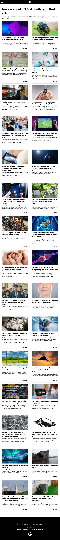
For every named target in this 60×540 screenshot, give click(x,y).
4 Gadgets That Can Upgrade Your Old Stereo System (15, 103)
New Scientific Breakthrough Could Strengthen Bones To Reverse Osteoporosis (13, 168)
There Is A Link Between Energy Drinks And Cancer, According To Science (14, 402)
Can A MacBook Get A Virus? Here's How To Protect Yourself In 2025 (13, 38)
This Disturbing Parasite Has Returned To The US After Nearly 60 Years (45, 38)
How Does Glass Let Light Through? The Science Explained (15, 369)
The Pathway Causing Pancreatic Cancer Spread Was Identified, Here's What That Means (44, 234)
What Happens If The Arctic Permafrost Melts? (45, 466)
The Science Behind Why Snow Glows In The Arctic (15, 466)
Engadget (19, 529)
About (22, 522)
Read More (24, 48)
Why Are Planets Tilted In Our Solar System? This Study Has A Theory (43, 167)
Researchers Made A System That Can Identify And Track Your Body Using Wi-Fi (15, 135)
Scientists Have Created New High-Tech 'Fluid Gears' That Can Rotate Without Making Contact (14, 434)
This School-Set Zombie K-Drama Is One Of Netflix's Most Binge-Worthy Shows (14, 302)
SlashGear (40, 529)
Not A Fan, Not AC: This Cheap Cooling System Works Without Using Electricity (45, 498)
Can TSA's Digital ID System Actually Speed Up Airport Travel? (14, 233)
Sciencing (34, 529)
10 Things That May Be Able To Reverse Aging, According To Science (45, 301)
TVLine (29, 529)
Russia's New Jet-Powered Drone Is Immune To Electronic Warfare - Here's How (45, 370)
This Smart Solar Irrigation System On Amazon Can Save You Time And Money (45, 201)
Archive (28, 522)
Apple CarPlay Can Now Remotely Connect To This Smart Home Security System (14, 201)
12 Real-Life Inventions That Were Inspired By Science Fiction (43, 334)
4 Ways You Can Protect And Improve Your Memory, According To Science (44, 103)
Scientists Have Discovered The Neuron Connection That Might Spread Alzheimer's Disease (45, 269)
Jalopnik (25, 529)
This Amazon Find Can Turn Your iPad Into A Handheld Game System (44, 134)
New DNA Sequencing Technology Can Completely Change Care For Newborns (15, 269)
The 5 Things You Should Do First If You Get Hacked (45, 402)
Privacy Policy (36, 522)
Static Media (23, 524)
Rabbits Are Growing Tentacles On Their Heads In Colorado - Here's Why (14, 70)
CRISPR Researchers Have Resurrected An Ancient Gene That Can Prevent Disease (45, 71)
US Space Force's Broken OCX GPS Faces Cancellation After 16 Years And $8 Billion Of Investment (15, 498)
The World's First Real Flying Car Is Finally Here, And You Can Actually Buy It (45, 434)
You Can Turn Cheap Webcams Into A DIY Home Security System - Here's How (14, 335)
